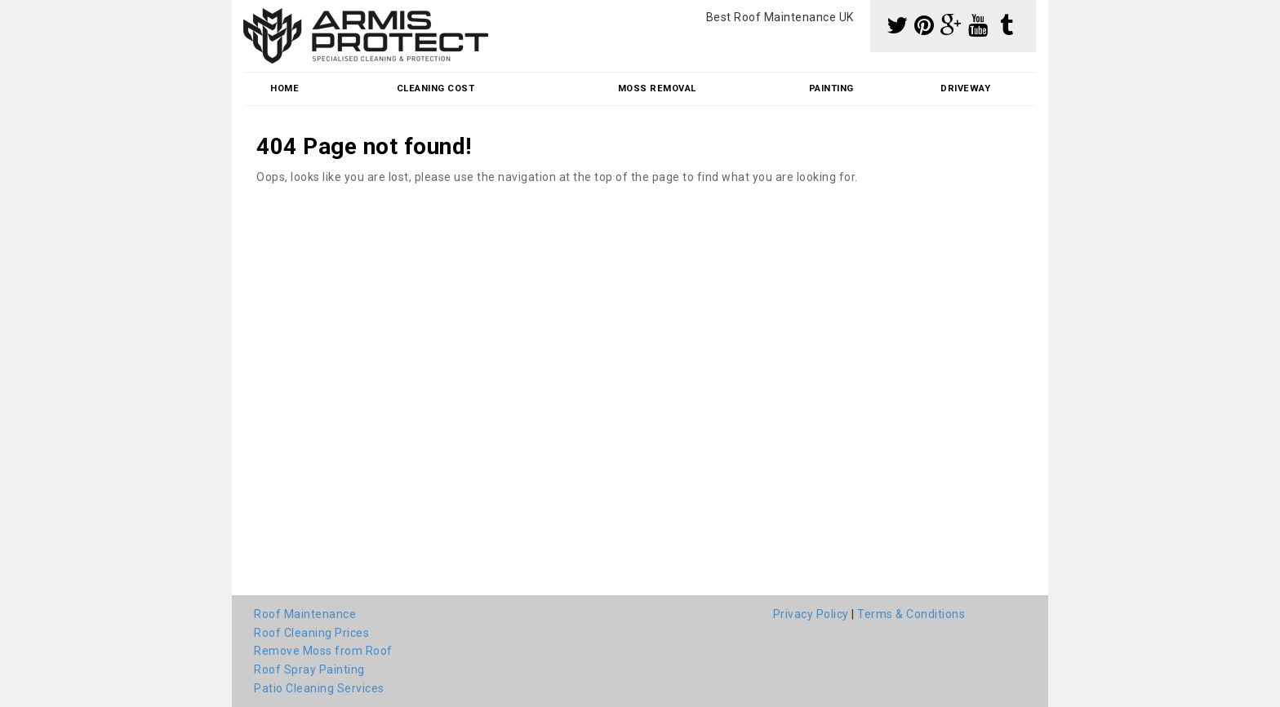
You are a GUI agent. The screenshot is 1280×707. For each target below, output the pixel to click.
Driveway (965, 88)
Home (284, 88)
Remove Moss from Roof (323, 650)
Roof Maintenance (305, 614)
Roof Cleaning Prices (311, 632)
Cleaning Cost (436, 88)
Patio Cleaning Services (319, 688)
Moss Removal (657, 88)
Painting (831, 88)
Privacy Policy (811, 614)
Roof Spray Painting (309, 669)
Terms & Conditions (911, 614)
